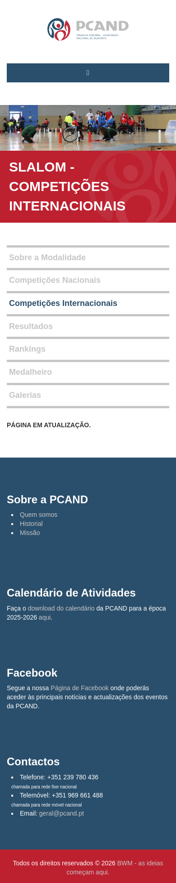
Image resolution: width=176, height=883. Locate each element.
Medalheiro (30, 372)
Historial (31, 523)
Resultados (31, 326)
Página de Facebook (79, 688)
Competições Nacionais (55, 280)
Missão (30, 532)
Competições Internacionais (63, 303)
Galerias (25, 395)
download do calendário (61, 608)
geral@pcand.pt (61, 813)
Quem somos (38, 514)
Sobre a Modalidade (47, 257)
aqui (45, 617)
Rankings (27, 348)
